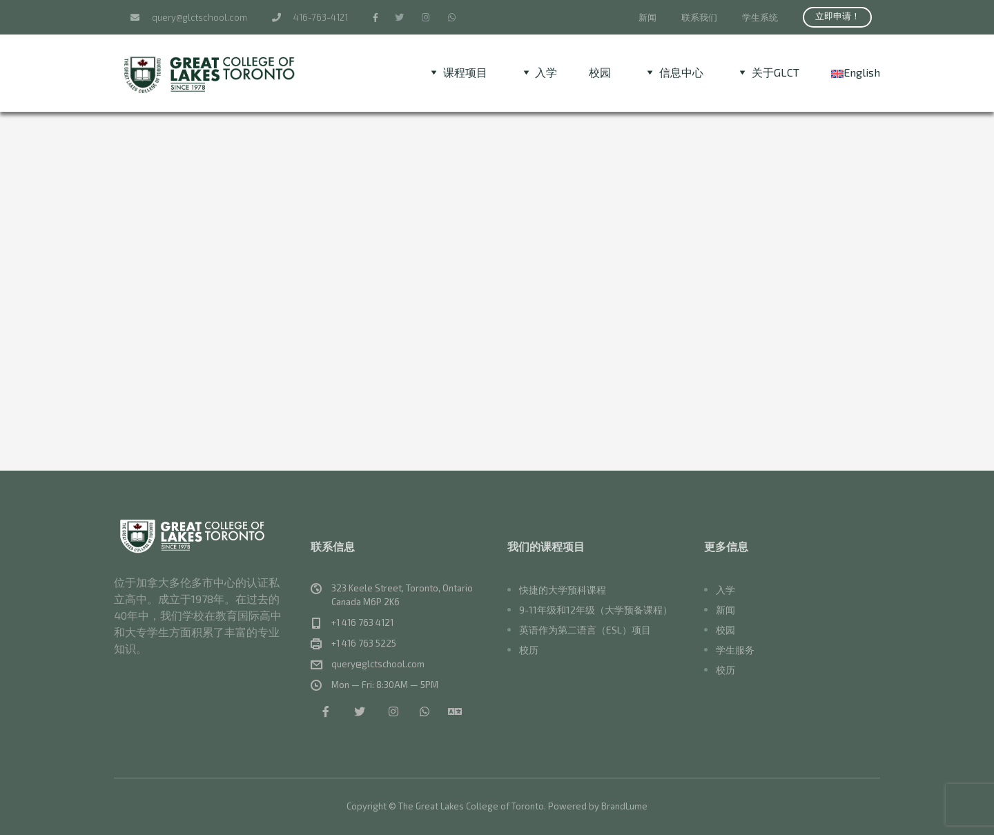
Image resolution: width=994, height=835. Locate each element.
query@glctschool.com (188, 17)
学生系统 (760, 17)
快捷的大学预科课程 (562, 590)
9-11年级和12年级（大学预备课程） (595, 610)
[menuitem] (855, 72)
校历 (528, 650)
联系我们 (699, 17)
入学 (725, 590)
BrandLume (624, 806)
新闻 (647, 17)
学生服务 (735, 650)
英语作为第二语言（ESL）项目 (585, 630)
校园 (600, 72)
